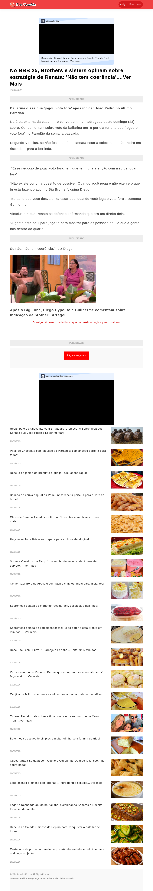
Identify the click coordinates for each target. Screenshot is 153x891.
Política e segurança (29, 878)
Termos (43, 878)
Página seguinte (76, 355)
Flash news (135, 4)
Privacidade (52, 878)
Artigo (123, 4)
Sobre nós (15, 878)
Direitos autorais (66, 878)
